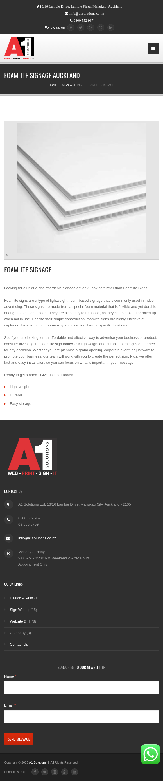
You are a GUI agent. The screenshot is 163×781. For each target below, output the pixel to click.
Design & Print (21, 598)
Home (53, 85)
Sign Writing (72, 85)
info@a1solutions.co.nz (86, 13)
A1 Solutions (38, 762)
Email (10, 705)
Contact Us (19, 644)
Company (18, 633)
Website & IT (20, 621)
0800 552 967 (84, 20)
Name (10, 676)
